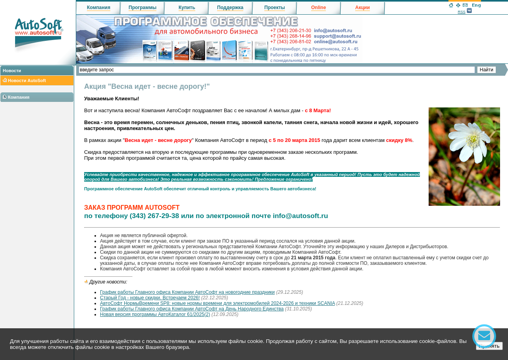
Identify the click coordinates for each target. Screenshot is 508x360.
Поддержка (230, 7)
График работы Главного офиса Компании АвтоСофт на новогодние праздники (187, 292)
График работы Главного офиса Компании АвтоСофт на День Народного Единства (192, 309)
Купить (187, 7)
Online (318, 7)
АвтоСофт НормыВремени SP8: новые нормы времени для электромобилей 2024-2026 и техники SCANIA (217, 303)
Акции (362, 7)
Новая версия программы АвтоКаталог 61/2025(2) (155, 314)
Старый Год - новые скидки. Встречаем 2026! (150, 298)
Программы (142, 7)
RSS (461, 12)
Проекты (274, 7)
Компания (18, 97)
